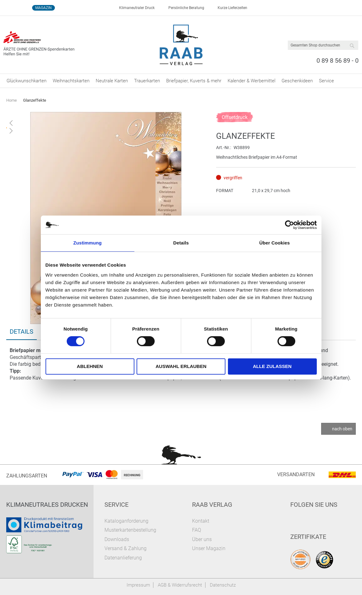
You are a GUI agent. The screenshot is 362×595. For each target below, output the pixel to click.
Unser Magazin (208, 548)
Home (11, 100)
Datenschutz (223, 585)
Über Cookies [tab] (274, 242)
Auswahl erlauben (181, 366)
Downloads (116, 539)
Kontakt (200, 521)
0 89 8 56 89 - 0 (337, 60)
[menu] (181, 81)
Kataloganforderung (126, 521)
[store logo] (181, 45)
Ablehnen (90, 366)
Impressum (138, 585)
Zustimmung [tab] (87, 242)
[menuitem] (26, 81)
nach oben (342, 428)
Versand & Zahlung (125, 548)
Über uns (202, 539)
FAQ (196, 530)
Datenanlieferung (123, 558)
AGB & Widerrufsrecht (180, 585)
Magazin (43, 8)
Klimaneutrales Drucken (47, 504)
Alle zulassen (272, 366)
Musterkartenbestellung (130, 530)
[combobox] (323, 45)
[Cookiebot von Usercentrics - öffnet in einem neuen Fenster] (289, 225)
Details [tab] (181, 242)
